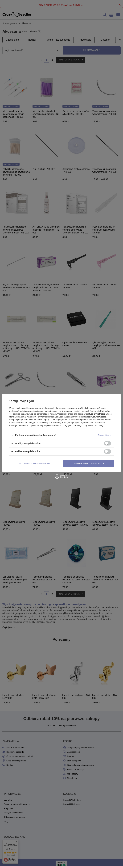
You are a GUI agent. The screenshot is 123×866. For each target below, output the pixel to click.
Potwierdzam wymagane (34, 463)
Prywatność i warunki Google (92, 417)
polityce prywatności (95, 414)
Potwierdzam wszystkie (89, 463)
